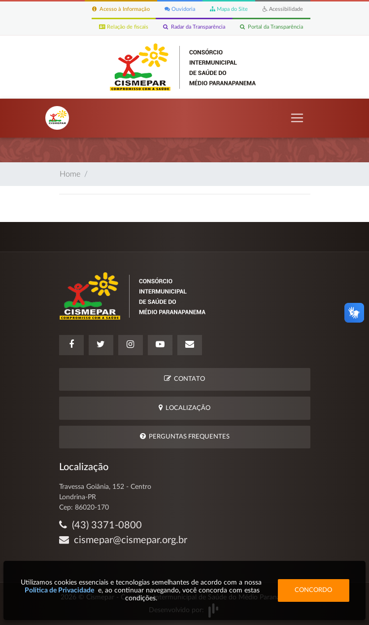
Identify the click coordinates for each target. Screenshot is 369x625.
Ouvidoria (180, 9)
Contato (184, 378)
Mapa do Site (229, 9)
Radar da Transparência (194, 27)
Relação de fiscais (123, 27)
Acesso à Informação (121, 9)
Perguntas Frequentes (185, 436)
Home (70, 174)
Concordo (313, 590)
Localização (184, 407)
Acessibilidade (283, 9)
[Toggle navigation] (297, 118)
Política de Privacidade (59, 590)
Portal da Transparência (271, 27)
